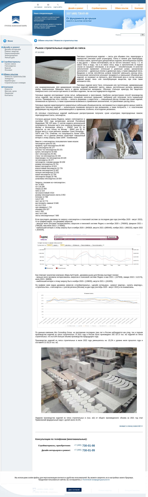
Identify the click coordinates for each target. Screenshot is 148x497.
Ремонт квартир (12, 51)
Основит (8, 70)
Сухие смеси (10, 64)
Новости (8, 89)
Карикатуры (10, 81)
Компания (139, 8)
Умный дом (10, 58)
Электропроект (11, 55)
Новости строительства (15, 76)
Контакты (9, 95)
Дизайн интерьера (13, 49)
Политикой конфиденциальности (96, 480)
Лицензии (9, 93)
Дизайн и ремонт (75, 8)
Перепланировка (12, 53)
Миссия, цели (11, 91)
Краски (8, 68)
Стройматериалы (99, 8)
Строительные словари (15, 83)
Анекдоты (9, 79)
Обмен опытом (121, 8)
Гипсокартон (10, 66)
